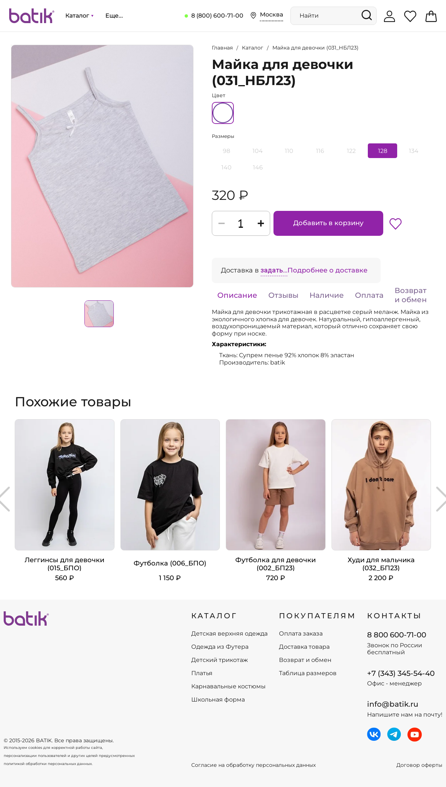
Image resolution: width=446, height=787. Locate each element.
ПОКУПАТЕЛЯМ (317, 615)
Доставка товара (304, 647)
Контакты (394, 615)
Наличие (326, 295)
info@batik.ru (392, 704)
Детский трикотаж (219, 660)
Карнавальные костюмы (228, 686)
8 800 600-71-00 (396, 634)
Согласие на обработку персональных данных (253, 765)
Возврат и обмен (411, 295)
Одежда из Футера (220, 647)
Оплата (369, 295)
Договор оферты (419, 765)
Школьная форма (218, 699)
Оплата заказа (301, 633)
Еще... (114, 15)
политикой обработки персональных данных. (48, 763)
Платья (202, 673)
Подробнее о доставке (327, 270)
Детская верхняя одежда (229, 633)
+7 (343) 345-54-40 (401, 673)
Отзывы (283, 295)
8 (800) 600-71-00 (217, 15)
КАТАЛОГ (214, 615)
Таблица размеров (308, 673)
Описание (237, 295)
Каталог (79, 15)
